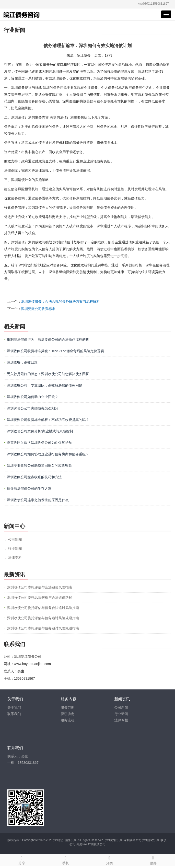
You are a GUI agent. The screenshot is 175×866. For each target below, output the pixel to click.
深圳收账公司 (114, 840)
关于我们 (14, 707)
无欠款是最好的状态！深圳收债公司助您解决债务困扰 (48, 374)
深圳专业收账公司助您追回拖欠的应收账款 (39, 466)
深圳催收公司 (151, 840)
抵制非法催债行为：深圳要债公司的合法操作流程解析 (48, 339)
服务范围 (67, 707)
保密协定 (67, 714)
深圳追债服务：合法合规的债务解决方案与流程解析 (60, 301)
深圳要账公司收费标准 (38, 309)
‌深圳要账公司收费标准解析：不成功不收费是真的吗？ (48, 420)
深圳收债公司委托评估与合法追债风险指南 (39, 587)
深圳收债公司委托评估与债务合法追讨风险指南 (43, 608)
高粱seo (81, 844)
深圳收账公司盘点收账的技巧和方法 (34, 477)
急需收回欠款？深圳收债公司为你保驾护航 (39, 443)
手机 (66, 859)
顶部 (153, 859)
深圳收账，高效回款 (22, 362)
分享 (22, 859)
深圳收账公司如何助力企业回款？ (32, 397)
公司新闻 (15, 539)
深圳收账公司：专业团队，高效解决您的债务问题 (44, 385)
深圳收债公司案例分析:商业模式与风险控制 (40, 431)
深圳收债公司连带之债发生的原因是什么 (38, 500)
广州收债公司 (96, 844)
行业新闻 (15, 548)
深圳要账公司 (132, 840)
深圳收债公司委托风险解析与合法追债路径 (39, 597)
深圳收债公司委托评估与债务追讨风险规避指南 (43, 618)
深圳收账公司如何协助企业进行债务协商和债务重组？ (48, 454)
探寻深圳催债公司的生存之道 (29, 488)
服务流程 (67, 720)
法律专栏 (15, 557)
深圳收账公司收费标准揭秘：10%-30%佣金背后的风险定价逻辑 (55, 351)
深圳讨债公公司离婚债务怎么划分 (32, 408)
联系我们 (14, 714)
